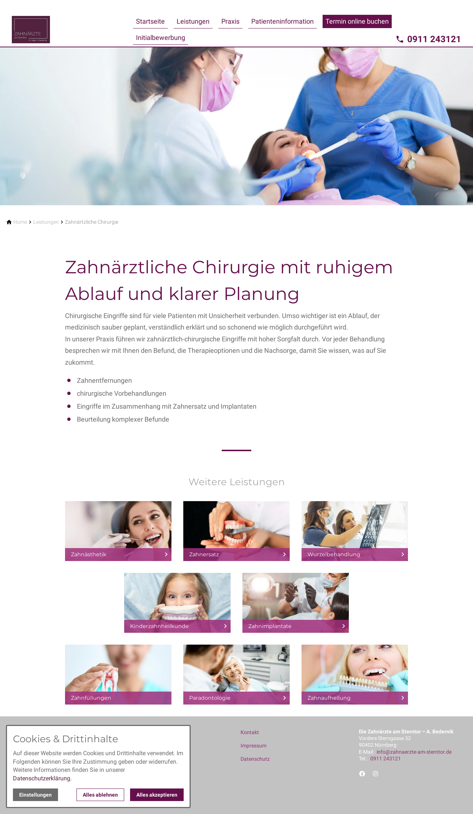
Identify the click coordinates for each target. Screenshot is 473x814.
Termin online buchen (357, 21)
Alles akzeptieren (156, 795)
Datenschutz (255, 759)
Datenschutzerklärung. (42, 778)
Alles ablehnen (100, 795)
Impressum (253, 746)
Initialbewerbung (160, 37)
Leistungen (193, 21)
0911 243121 (385, 758)
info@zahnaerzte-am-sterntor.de (414, 752)
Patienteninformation (282, 21)
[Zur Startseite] (71, 23)
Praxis (230, 21)
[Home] (20, 222)
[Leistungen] (46, 222)
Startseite (150, 21)
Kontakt (250, 732)
